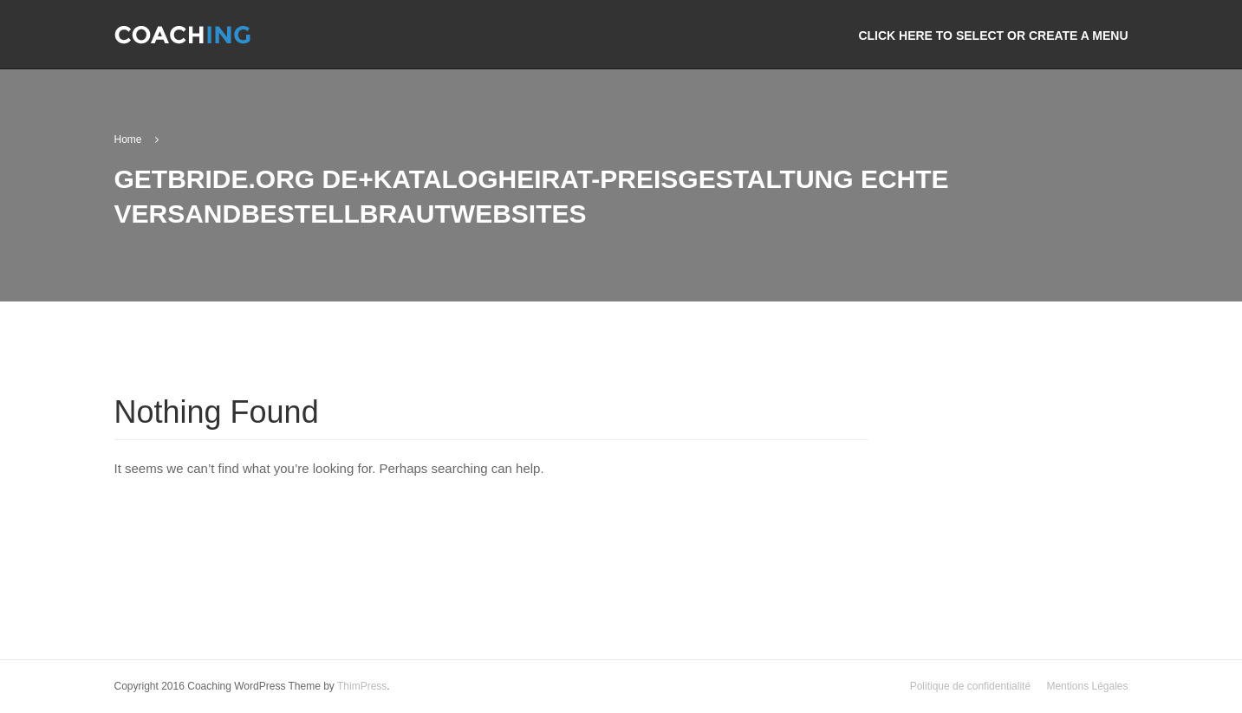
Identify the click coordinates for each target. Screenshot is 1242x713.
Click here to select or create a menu (993, 35)
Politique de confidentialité (970, 687)
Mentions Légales (1087, 687)
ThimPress (362, 687)
